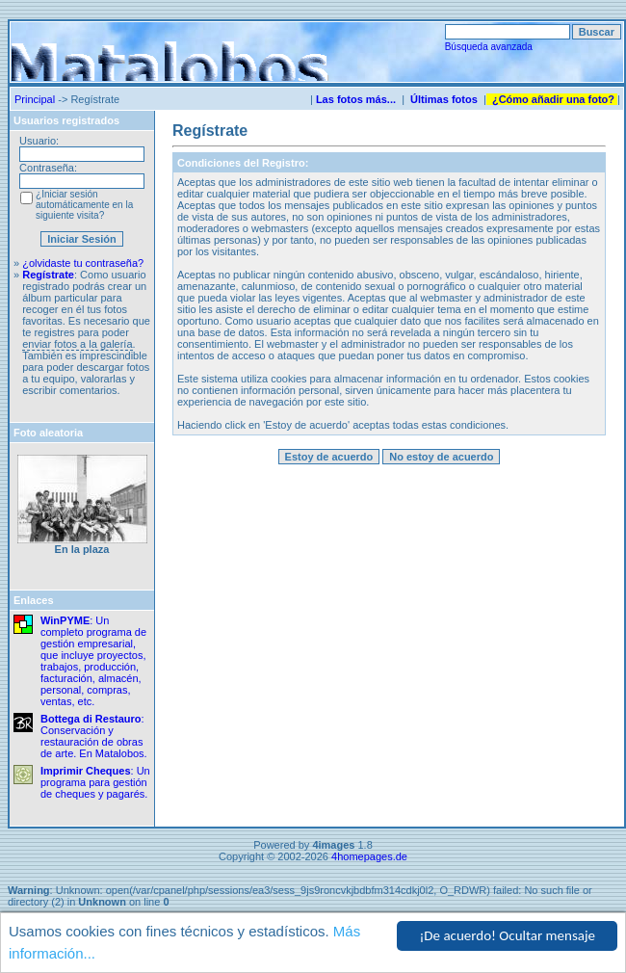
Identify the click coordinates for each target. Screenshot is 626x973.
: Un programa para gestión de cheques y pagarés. (95, 782)
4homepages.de (369, 856)
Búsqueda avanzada (489, 46)
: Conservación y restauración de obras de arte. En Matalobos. (93, 736)
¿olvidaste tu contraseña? (82, 263)
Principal (34, 99)
